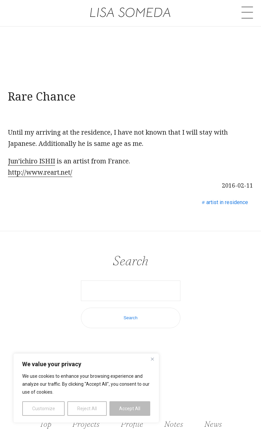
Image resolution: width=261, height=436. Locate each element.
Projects (85, 424)
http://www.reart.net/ (40, 172)
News (213, 424)
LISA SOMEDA (130, 12)
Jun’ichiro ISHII (31, 160)
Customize (43, 408)
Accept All (129, 408)
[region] (86, 388)
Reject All (87, 408)
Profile (132, 424)
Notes (173, 424)
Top (45, 424)
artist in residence (227, 202)
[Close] (152, 359)
